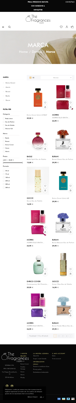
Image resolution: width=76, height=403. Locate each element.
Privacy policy (33, 397)
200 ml (7, 181)
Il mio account (56, 358)
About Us (36, 356)
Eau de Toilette (9, 125)
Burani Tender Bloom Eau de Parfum (62, 326)
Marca (6, 77)
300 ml (7, 184)
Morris (8, 87)
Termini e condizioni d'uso (41, 366)
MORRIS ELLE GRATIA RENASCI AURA (35, 326)
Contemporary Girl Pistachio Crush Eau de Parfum (37, 284)
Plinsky (22, 377)
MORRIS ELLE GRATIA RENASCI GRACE (35, 243)
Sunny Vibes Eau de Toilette (62, 284)
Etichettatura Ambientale (40, 372)
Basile (8, 96)
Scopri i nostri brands (39, 358)
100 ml (7, 177)
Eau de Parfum (9, 122)
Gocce (8, 100)
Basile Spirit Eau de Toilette (36, 159)
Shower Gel (9, 128)
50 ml (7, 170)
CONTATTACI (70, 2)
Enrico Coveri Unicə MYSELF (37, 115)
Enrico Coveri (10, 83)
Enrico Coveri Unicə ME (60, 198)
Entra (53, 356)
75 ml (7, 174)
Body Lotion (9, 118)
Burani (8, 91)
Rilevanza (62, 77)
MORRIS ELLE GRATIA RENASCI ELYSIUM (60, 118)
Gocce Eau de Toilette (34, 201)
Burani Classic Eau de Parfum (62, 159)
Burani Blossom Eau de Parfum (63, 242)
